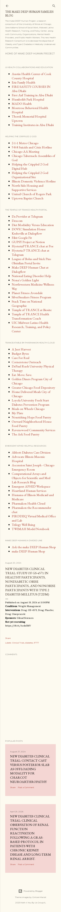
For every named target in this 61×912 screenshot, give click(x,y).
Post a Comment (26, 787)
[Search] (54, 5)
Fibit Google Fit (22, 238)
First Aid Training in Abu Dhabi (32, 95)
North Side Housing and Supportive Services (27, 187)
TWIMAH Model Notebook (30, 529)
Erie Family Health (23, 82)
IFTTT (36, 643)
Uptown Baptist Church (27, 198)
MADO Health (22, 103)
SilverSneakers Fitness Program (31, 297)
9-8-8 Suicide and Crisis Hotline (32, 147)
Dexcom (17, 221)
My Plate (17, 413)
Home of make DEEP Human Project (30, 53)
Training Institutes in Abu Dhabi (33, 125)
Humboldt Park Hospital (28, 99)
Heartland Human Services (29, 491)
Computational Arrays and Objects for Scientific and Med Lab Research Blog (31, 478)
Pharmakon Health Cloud (28, 503)
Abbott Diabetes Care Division (31, 452)
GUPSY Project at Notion (28, 242)
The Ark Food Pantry (26, 434)
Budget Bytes (20, 353)
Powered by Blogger (30, 891)
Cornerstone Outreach (26, 362)
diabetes (29, 643)
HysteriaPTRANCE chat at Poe (32, 246)
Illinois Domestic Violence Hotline (34, 181)
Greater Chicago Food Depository (33, 387)
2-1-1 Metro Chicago (25, 143)
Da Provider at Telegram (27, 216)
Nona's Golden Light (25, 280)
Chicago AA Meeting (25, 151)
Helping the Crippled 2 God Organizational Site (30, 175)
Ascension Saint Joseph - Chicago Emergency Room (33, 467)
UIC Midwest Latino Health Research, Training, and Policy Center (31, 327)
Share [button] (8, 638)
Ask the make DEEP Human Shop (34, 547)
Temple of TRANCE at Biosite (32, 310)
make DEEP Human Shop (28, 551)
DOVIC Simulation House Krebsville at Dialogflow (29, 231)
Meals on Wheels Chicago (28, 409)
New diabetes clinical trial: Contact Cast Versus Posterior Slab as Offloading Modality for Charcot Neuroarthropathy (30, 769)
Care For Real (20, 358)
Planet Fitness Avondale (27, 293)
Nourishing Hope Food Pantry (31, 417)
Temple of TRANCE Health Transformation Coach (30, 316)
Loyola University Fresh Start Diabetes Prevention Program (30, 402)
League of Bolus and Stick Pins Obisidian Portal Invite (31, 261)
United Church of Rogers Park (32, 194)
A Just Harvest (21, 349)
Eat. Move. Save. (22, 375)
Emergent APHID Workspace (31, 486)
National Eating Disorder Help (31, 276)
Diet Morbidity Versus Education (33, 225)
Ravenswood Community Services (33, 430)
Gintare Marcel (39, 897)
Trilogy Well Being (23, 525)
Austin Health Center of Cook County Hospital (31, 76)
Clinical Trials (18, 643)
